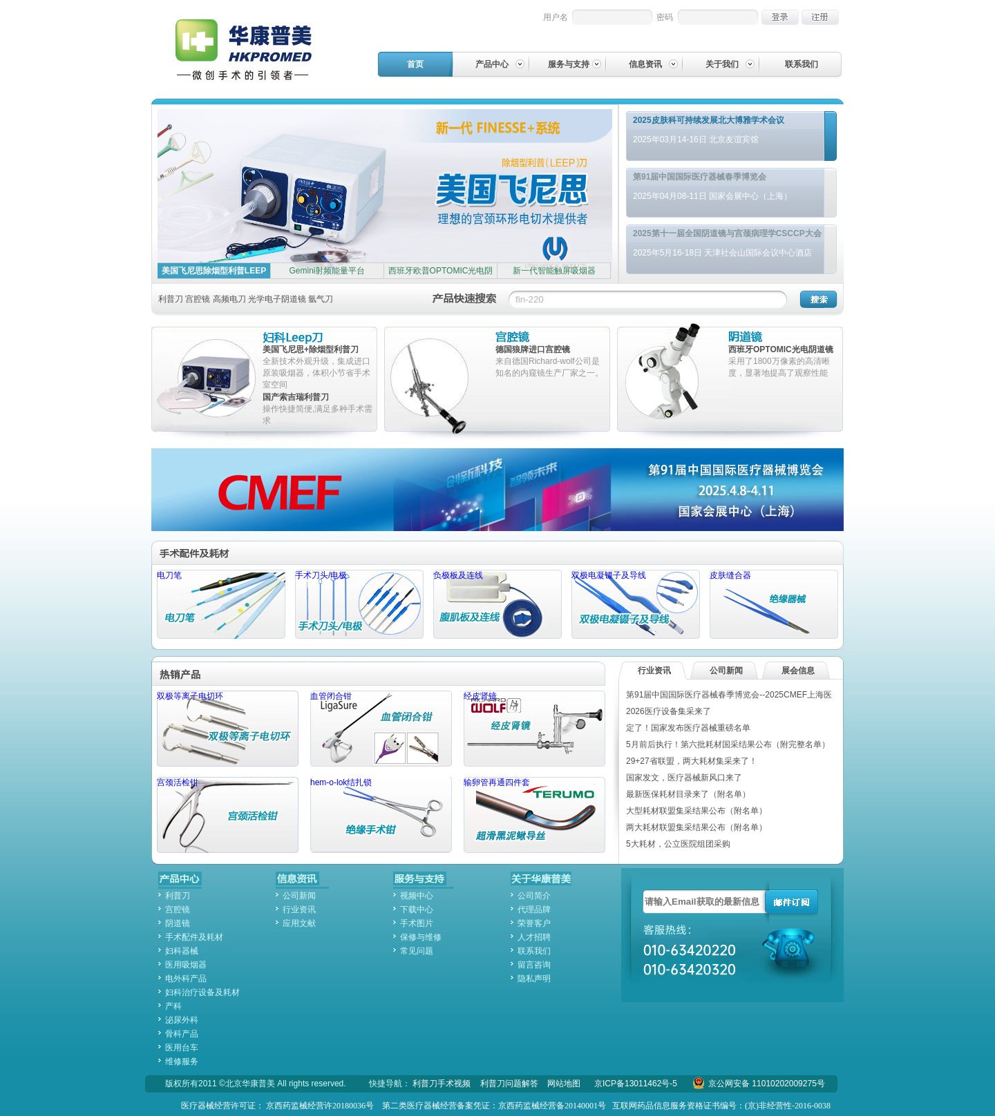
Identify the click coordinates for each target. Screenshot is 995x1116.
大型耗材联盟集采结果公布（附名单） (696, 811)
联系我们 (801, 64)
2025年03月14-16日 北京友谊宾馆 (696, 139)
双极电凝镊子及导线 (635, 604)
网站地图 (563, 1083)
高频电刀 (229, 299)
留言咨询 (534, 965)
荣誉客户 (534, 923)
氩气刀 (320, 299)
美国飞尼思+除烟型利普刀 (311, 349)
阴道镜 (783, 337)
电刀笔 (221, 604)
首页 (415, 64)
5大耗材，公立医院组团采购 (678, 844)
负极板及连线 (497, 604)
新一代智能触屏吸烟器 (554, 271)
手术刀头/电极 (359, 604)
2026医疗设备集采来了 (668, 711)
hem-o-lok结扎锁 (381, 815)
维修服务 (181, 1061)
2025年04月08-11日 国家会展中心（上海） (712, 196)
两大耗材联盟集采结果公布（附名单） (696, 827)
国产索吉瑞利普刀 (296, 397)
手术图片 (416, 923)
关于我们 (722, 64)
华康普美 (255, 49)
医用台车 (181, 1047)
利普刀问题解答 (509, 1083)
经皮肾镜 (534, 729)
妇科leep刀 (318, 337)
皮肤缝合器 (774, 604)
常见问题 (416, 951)
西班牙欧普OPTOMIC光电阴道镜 (440, 278)
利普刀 (170, 299)
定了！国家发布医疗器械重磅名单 (688, 728)
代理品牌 (534, 909)
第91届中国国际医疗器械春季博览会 (699, 177)
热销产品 (228, 674)
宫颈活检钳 (227, 815)
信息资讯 (645, 64)
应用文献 (299, 923)
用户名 (555, 17)
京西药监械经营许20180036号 (320, 1105)
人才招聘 (534, 937)
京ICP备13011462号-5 (635, 1083)
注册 (820, 17)
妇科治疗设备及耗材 (202, 992)
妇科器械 (181, 951)
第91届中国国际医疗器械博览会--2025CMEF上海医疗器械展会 (497, 489)
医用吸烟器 (186, 965)
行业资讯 (654, 670)
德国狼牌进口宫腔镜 (532, 349)
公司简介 (534, 896)
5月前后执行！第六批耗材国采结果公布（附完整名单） (728, 744)
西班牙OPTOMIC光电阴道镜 (780, 349)
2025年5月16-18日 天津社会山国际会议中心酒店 (722, 253)
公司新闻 (726, 670)
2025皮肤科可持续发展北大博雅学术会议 (708, 120)
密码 (664, 17)
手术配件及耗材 (227, 553)
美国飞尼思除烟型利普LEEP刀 (214, 278)
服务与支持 (568, 64)
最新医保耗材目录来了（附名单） (688, 794)
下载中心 (416, 909)
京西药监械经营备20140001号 (552, 1105)
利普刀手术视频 (442, 1083)
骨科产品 (181, 1034)
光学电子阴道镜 (277, 299)
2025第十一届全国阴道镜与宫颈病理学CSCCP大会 (727, 233)
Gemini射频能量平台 (327, 271)
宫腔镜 (197, 299)
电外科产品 (186, 978)
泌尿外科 (181, 1020)
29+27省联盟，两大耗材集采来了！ (691, 761)
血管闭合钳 (381, 729)
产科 (173, 1006)
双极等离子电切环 (227, 729)
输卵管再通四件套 (534, 815)
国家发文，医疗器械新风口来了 (684, 777)
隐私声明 (534, 978)
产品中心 (492, 64)
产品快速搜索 (464, 297)
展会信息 (798, 670)
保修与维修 (421, 937)
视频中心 (416, 896)
